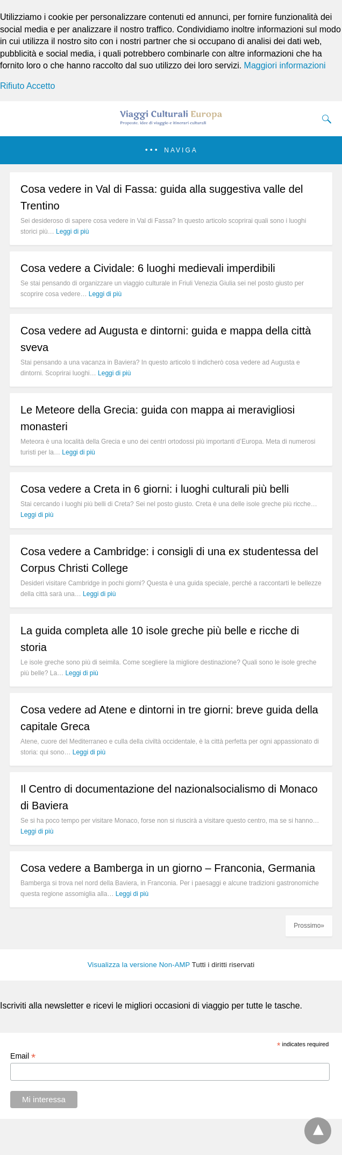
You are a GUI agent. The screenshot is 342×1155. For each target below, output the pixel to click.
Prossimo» (309, 925)
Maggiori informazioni (285, 65)
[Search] (324, 119)
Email (22, 1056)
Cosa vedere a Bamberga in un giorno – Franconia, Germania (167, 868)
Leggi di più (72, 231)
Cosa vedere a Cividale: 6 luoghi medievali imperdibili (147, 268)
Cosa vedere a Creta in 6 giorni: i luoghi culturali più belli (154, 489)
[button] (171, 150)
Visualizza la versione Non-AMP (139, 965)
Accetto (40, 85)
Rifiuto (12, 85)
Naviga (180, 150)
